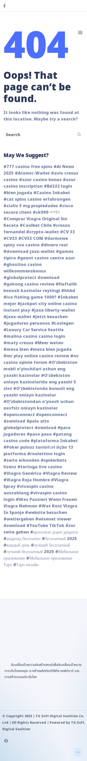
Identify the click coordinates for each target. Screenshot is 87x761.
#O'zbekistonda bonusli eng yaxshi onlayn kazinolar (38, 392)
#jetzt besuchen (50, 317)
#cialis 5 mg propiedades (30, 206)
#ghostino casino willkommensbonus (24, 268)
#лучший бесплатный (50, 545)
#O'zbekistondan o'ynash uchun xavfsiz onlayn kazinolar (38, 405)
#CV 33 (67, 232)
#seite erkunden (21, 460)
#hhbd (68, 291)
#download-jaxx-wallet (29, 251)
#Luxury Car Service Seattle (33, 330)
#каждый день (16, 545)
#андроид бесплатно (22, 539)
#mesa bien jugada (51, 349)
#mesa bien (16, 349)
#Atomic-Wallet (32, 173)
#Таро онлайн (26, 565)
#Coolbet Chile (36, 225)
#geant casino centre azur (46, 258)
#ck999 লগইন (46, 212)
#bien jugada (17, 193)
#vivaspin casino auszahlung (28, 489)
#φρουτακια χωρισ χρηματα (54, 532)
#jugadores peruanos (26, 323)
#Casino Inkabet (51, 193)
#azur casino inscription (39, 183)
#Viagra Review (60, 473)
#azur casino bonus (40, 180)
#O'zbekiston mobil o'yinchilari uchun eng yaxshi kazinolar (40, 369)
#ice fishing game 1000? (29, 297)
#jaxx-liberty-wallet (53, 310)
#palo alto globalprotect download (29, 424)
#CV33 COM (30, 238)
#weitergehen (18, 519)
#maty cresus (18, 343)
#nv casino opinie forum (41, 359)
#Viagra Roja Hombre (26, 480)
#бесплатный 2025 (59, 539)
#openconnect (19, 415)
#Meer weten (49, 343)
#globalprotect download (31, 278)
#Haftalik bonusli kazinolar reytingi (40, 287)
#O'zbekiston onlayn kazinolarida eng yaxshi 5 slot (39, 382)
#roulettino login (46, 454)
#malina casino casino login (34, 336)
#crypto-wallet (42, 232)
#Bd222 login (58, 186)
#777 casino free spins (27, 167)
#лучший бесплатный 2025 (28, 552)
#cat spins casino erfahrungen (37, 199)
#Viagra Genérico (22, 473)
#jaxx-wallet (17, 317)
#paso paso (39, 434)
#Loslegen (62, 323)
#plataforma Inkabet (54, 441)
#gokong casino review (29, 284)
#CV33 (10, 238)
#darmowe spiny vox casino (35, 241)
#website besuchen (46, 513)
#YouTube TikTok (45, 526)
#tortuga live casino (39, 467)
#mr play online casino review (36, 356)
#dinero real (54, 245)
